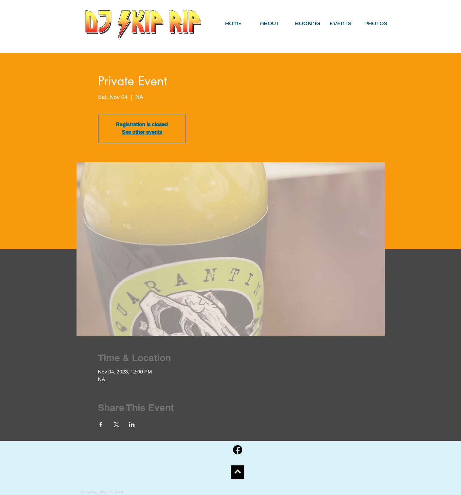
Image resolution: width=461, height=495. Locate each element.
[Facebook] (237, 450)
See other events (142, 132)
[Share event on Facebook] (101, 424)
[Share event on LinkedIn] (132, 424)
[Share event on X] (116, 424)
